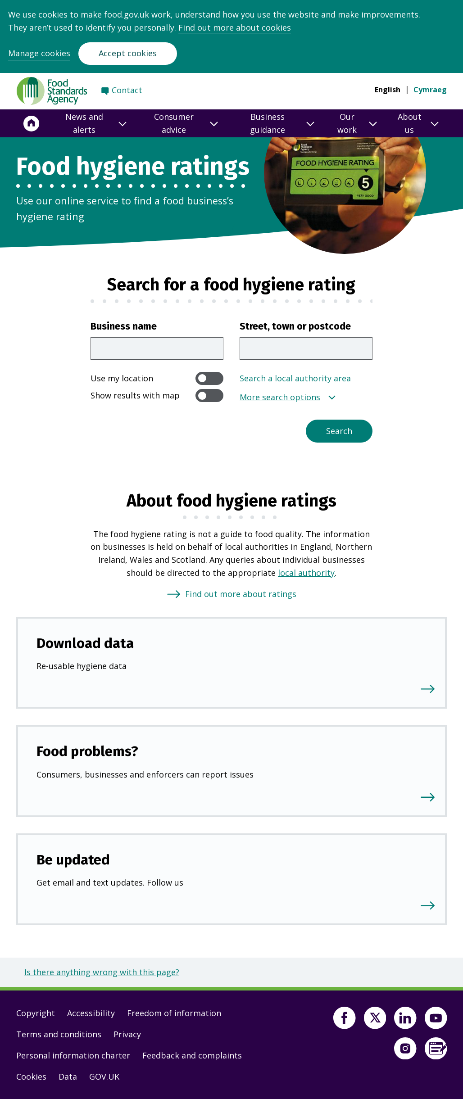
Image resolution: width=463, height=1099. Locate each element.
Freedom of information (174, 1013)
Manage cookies (39, 53)
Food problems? (87, 751)
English (387, 90)
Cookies (31, 1076)
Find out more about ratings (240, 593)
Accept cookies (128, 53)
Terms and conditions (58, 1034)
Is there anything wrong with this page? (101, 972)
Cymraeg (430, 90)
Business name (124, 326)
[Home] (31, 123)
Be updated (73, 859)
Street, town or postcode (295, 326)
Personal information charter (73, 1055)
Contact (127, 90)
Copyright (35, 1013)
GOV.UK (104, 1076)
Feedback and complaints (192, 1055)
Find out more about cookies (234, 27)
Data (68, 1076)
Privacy (127, 1034)
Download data (85, 643)
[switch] (209, 378)
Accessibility (91, 1013)
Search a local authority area (295, 378)
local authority (306, 572)
